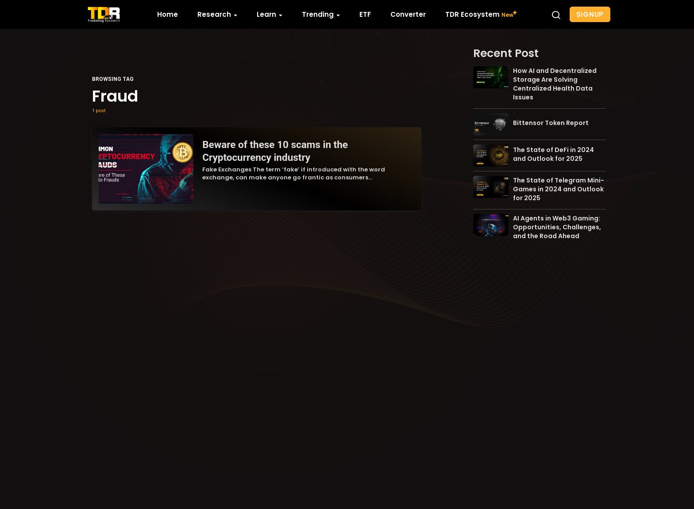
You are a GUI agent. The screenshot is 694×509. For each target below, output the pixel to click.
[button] (556, 14)
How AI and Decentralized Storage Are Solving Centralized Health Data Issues (555, 84)
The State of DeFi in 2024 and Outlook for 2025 (553, 154)
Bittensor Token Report (551, 122)
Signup (590, 14)
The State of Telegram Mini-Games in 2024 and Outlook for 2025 (558, 189)
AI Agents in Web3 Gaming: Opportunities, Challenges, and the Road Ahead (557, 227)
